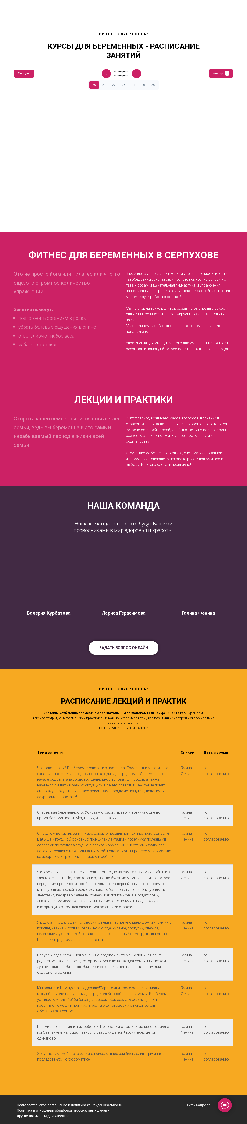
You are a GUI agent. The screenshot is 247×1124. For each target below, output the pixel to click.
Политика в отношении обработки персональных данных (63, 1110)
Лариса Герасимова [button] (124, 613)
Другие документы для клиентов (43, 1116)
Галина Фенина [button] (198, 613)
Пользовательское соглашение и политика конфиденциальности (69, 1105)
